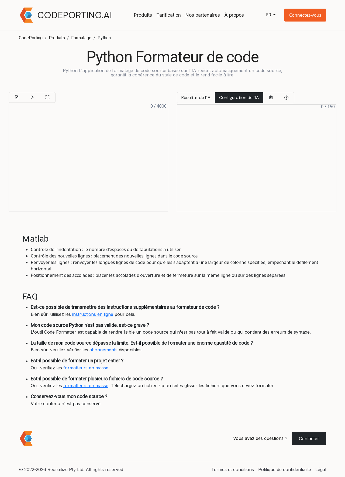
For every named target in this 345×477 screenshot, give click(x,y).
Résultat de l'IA (196, 97)
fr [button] (269, 14)
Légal (320, 469)
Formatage (81, 37)
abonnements (103, 349)
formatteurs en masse (85, 367)
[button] (305, 15)
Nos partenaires (202, 15)
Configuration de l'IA (239, 97)
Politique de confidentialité (284, 469)
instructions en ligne (92, 314)
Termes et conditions (232, 469)
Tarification (168, 15)
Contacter (309, 438)
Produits (143, 15)
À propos (234, 15)
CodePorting (31, 37)
